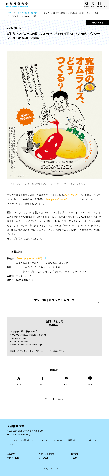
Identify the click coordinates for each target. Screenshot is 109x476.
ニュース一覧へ (72, 399)
